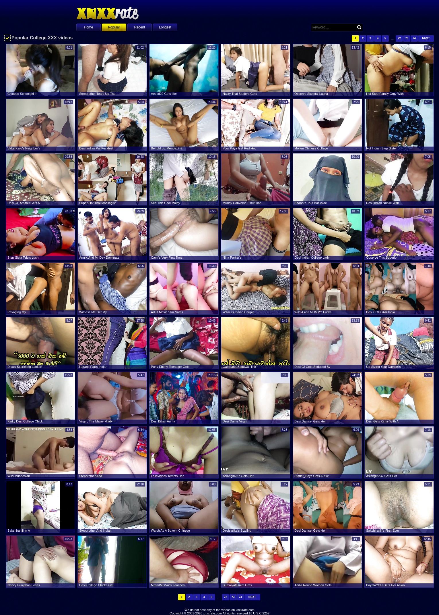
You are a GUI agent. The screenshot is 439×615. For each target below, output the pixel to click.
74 (414, 38)
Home (88, 27)
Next (426, 38)
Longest (165, 27)
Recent (139, 27)
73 (406, 38)
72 (399, 38)
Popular (114, 27)
